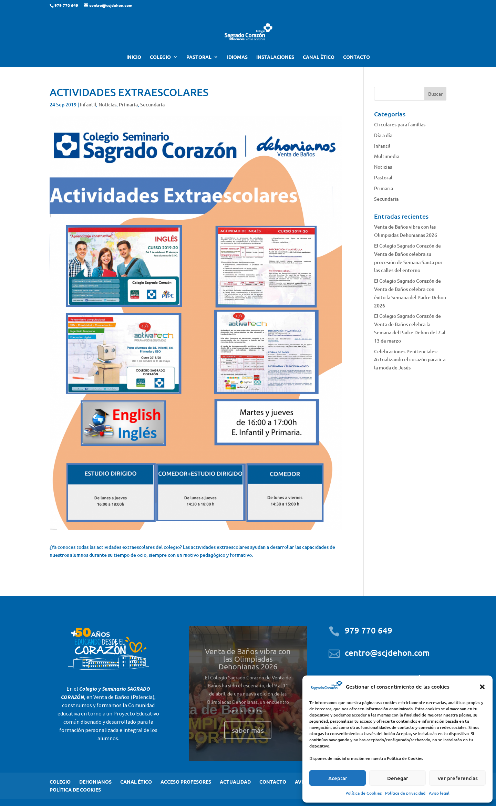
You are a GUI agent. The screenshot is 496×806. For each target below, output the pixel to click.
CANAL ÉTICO (318, 57)
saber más (248, 738)
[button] (482, 686)
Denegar (397, 778)
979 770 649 (368, 630)
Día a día (383, 135)
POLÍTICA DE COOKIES (75, 789)
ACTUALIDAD (235, 781)
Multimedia (386, 156)
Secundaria (152, 104)
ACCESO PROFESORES (186, 781)
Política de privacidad (405, 793)
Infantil (88, 104)
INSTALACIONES (275, 57)
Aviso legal (439, 793)
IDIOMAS (237, 57)
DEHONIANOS (95, 781)
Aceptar (337, 778)
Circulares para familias (399, 124)
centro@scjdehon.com (387, 652)
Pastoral (383, 177)
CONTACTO (356, 57)
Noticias (107, 104)
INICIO (133, 57)
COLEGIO (160, 57)
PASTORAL (198, 57)
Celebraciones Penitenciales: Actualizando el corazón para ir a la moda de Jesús (409, 359)
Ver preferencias (457, 778)
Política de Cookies (363, 793)
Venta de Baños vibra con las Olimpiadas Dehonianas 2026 (248, 667)
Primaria (128, 104)
